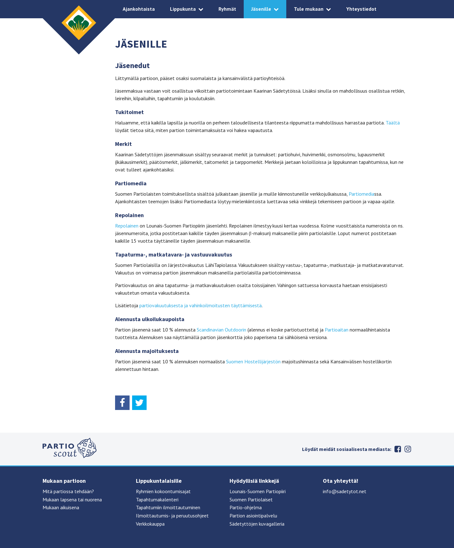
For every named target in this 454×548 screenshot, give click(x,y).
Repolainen (126, 225)
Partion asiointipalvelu (253, 515)
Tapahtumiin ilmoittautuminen (168, 507)
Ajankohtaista (139, 9)
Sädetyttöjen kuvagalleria (257, 524)
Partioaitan (336, 329)
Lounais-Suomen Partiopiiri (258, 491)
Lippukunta (183, 9)
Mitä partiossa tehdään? (68, 491)
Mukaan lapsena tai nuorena (72, 499)
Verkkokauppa (150, 524)
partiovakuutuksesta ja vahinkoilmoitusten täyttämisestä (200, 305)
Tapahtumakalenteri (157, 499)
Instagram (407, 449)
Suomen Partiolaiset (251, 499)
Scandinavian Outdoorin (221, 329)
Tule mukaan (308, 9)
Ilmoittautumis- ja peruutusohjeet (172, 515)
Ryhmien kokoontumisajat (163, 491)
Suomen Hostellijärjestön (253, 361)
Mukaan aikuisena (61, 507)
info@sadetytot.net (344, 491)
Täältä (393, 122)
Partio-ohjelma (246, 507)
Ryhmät (227, 9)
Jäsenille (261, 9)
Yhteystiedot (361, 9)
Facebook (397, 449)
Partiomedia (361, 194)
